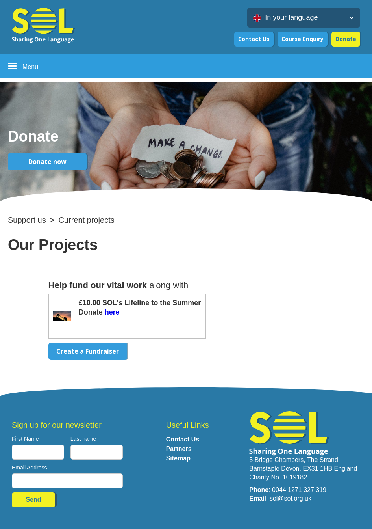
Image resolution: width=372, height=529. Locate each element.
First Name (25, 439)
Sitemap (178, 458)
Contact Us (254, 39)
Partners (179, 448)
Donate (345, 39)
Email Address (29, 467)
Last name (83, 439)
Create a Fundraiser (87, 351)
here (112, 312)
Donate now (47, 161)
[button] (303, 18)
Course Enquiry (302, 39)
